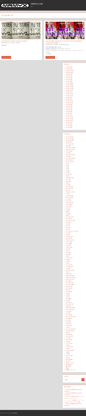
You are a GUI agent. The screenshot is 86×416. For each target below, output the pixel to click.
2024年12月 (68, 86)
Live (67, 263)
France (67, 233)
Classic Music (69, 195)
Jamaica (67, 252)
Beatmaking (68, 186)
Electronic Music (69, 220)
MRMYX (67, 273)
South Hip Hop (69, 330)
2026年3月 (68, 69)
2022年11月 (68, 101)
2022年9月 (68, 104)
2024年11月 (68, 88)
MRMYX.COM (37, 3)
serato (67, 320)
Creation (68, 201)
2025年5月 (68, 77)
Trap (67, 345)
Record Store (69, 304)
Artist (67, 184)
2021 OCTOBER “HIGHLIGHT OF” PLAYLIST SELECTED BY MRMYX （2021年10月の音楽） (64, 42)
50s (66, 167)
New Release (63, 44)
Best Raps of (69, 188)
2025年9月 (68, 72)
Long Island (68, 265)
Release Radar (69, 307)
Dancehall (68, 206)
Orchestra (68, 291)
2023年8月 (68, 99)
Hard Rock (68, 241)
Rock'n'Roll (68, 314)
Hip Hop (68, 243)
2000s (67, 145)
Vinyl (67, 354)
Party (67, 293)
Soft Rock (68, 325)
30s (66, 163)
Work (67, 357)
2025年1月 (68, 85)
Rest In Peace (69, 309)
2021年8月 (68, 124)
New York (68, 288)
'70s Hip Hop (69, 136)
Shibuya (67, 322)
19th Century (69, 144)
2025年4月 (68, 79)
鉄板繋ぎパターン (70, 370)
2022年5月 (68, 111)
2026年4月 (68, 67)
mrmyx (13, 42)
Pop (67, 300)
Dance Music (69, 202)
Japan (67, 254)
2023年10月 (68, 95)
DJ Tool (67, 213)
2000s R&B (68, 151)
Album (67, 181)
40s (66, 165)
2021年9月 (68, 122)
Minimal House (69, 270)
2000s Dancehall (69, 147)
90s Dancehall (69, 177)
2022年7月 (68, 108)
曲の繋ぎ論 (68, 364)
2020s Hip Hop (69, 158)
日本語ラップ (69, 362)
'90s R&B (68, 142)
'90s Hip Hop (69, 140)
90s (66, 176)
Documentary (69, 217)
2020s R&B (68, 160)
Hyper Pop (68, 247)
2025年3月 (68, 81)
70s (66, 170)
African (67, 179)
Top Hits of (68, 343)
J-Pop (67, 250)
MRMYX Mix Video (70, 277)
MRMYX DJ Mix (69, 275)
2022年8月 (68, 106)
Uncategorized (69, 350)
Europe (67, 222)
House (67, 245)
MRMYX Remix (69, 279)
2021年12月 (68, 117)
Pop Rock (68, 302)
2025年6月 (68, 76)
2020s (67, 156)
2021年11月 (68, 118)
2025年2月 (68, 83)
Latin (67, 261)
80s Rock (68, 174)
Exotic (67, 225)
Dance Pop (68, 204)
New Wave (68, 286)
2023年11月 (68, 93)
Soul (67, 327)
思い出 (67, 361)
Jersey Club (68, 257)
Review (67, 311)
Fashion (67, 227)
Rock (67, 313)
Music (67, 281)
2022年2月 (68, 113)
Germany (68, 238)
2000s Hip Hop (69, 149)
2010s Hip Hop (69, 154)
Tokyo (67, 341)
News (67, 289)
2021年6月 (68, 127)
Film (67, 229)
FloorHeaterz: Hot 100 (71, 231)
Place (67, 297)
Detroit (67, 208)
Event (67, 224)
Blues (67, 190)
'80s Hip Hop (69, 138)
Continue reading (5, 57)
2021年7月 (68, 125)
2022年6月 (68, 109)
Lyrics (67, 268)
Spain (67, 332)
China (67, 193)
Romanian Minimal (70, 316)
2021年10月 (68, 120)
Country (68, 199)
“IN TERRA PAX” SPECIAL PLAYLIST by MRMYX (14, 41)
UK (66, 348)
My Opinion (68, 282)
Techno (67, 338)
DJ (66, 211)
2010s (67, 152)
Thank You (68, 339)
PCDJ (67, 295)
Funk (67, 234)
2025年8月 (68, 74)
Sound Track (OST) (70, 329)
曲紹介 (67, 366)
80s (66, 172)
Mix (66, 272)
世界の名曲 (68, 359)
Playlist (18, 42)
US (66, 352)
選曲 (67, 368)
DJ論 (67, 215)
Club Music (68, 197)
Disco (67, 209)
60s (66, 168)
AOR (67, 183)
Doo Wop (68, 218)
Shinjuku (68, 323)
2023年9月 (68, 97)
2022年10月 (68, 102)
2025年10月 (68, 70)
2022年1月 (68, 115)
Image (67, 249)
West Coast (68, 355)
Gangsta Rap (69, 236)
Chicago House (69, 192)
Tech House (68, 336)
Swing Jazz (68, 334)
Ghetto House (69, 240)
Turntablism (68, 346)
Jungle (67, 259)
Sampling (68, 318)
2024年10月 (68, 90)
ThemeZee (15, 413)
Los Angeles (68, 266)
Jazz (67, 256)
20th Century (69, 161)
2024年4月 (68, 92)
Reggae (67, 305)
